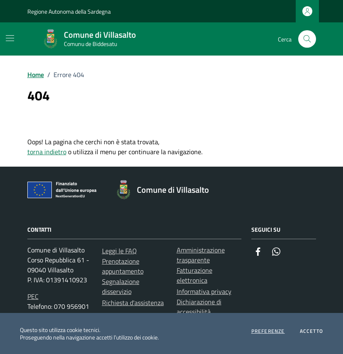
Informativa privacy (204, 291)
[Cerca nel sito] (307, 39)
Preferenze (268, 331)
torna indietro (46, 152)
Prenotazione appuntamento (123, 266)
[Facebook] (258, 251)
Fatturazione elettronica (194, 275)
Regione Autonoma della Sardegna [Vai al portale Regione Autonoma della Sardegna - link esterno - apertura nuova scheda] (69, 11)
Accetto (311, 331)
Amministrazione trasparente (201, 255)
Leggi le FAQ (119, 251)
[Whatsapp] (276, 251)
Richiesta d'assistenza (133, 303)
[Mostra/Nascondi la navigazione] (10, 38)
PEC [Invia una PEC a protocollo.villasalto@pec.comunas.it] (33, 296)
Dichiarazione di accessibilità (199, 307)
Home (35, 75)
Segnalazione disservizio (120, 286)
